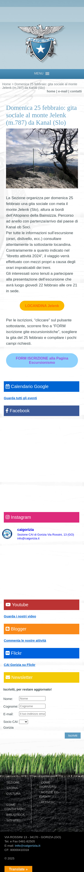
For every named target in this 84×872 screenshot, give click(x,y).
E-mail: (8, 714)
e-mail (62, 91)
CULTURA (13, 793)
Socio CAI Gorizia (10, 724)
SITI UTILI (13, 820)
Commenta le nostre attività (25, 640)
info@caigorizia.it (27, 845)
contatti (76, 91)
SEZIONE (13, 782)
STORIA (12, 788)
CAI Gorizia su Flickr (19, 665)
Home (6, 84)
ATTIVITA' (48, 802)
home (51, 91)
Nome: (8, 699)
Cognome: (10, 706)
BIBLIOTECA (15, 814)
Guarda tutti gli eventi (20, 398)
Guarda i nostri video (20, 616)
